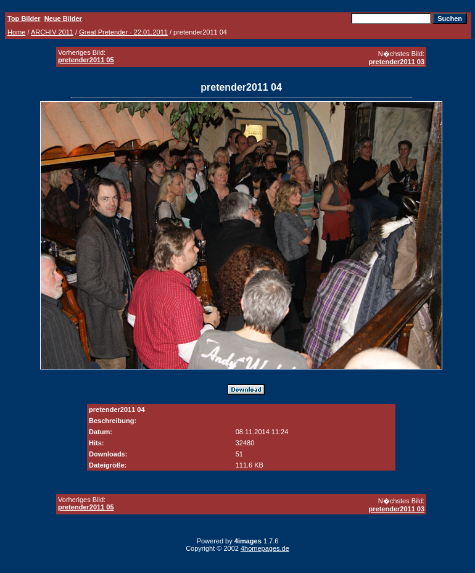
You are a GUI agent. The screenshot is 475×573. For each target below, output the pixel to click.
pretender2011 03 (397, 61)
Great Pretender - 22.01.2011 (123, 32)
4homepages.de (265, 548)
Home (16, 32)
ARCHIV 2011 (52, 32)
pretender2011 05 (86, 60)
